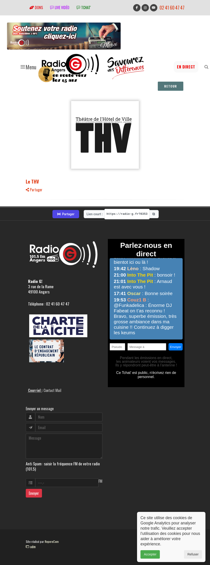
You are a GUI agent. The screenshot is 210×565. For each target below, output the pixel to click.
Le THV (32, 181)
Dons (36, 7)
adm (31, 546)
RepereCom (52, 541)
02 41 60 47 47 (172, 7)
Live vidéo (59, 7)
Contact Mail (52, 390)
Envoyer (34, 493)
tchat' (84, 7)
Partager (34, 189)
